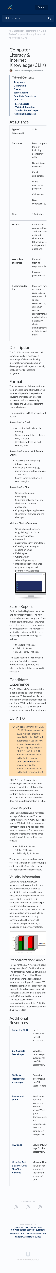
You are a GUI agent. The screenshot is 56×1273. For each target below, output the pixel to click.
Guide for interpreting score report (18, 1079)
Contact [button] (42, 7)
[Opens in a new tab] (28, 1254)
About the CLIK (20, 1030)
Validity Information (25, 107)
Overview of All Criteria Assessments (28, 1233)
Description (20, 85)
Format (18, 89)
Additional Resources (25, 113)
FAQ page (17, 1144)
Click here (28, 761)
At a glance (20, 82)
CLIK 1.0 (18, 99)
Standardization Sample (26, 110)
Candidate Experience (25, 96)
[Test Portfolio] (32, 30)
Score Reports (21, 92)
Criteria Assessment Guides (28, 1237)
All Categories (16, 30)
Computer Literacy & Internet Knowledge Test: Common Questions (28, 1229)
